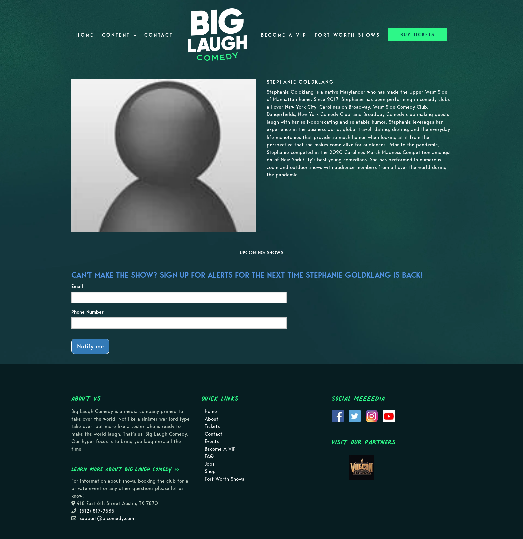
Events (212, 441)
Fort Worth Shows (347, 35)
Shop (210, 471)
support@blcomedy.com (107, 518)
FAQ (209, 456)
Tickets (212, 426)
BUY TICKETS (417, 35)
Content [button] (119, 35)
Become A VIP (284, 35)
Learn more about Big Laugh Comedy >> (125, 469)
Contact (158, 35)
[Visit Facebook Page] (338, 416)
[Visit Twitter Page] (355, 416)
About (211, 419)
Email (77, 286)
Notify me (90, 346)
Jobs (209, 464)
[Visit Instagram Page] (372, 416)
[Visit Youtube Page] (389, 416)
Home (85, 35)
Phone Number (87, 312)
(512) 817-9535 (97, 511)
